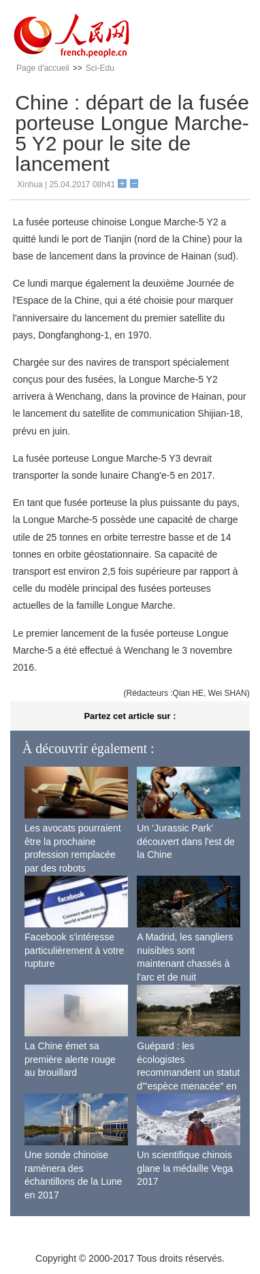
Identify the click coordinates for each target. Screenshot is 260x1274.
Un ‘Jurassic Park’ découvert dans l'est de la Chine (186, 841)
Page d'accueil (42, 68)
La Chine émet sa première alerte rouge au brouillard (70, 1059)
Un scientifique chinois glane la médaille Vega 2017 (185, 1168)
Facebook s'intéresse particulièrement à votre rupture (74, 950)
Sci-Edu (100, 68)
